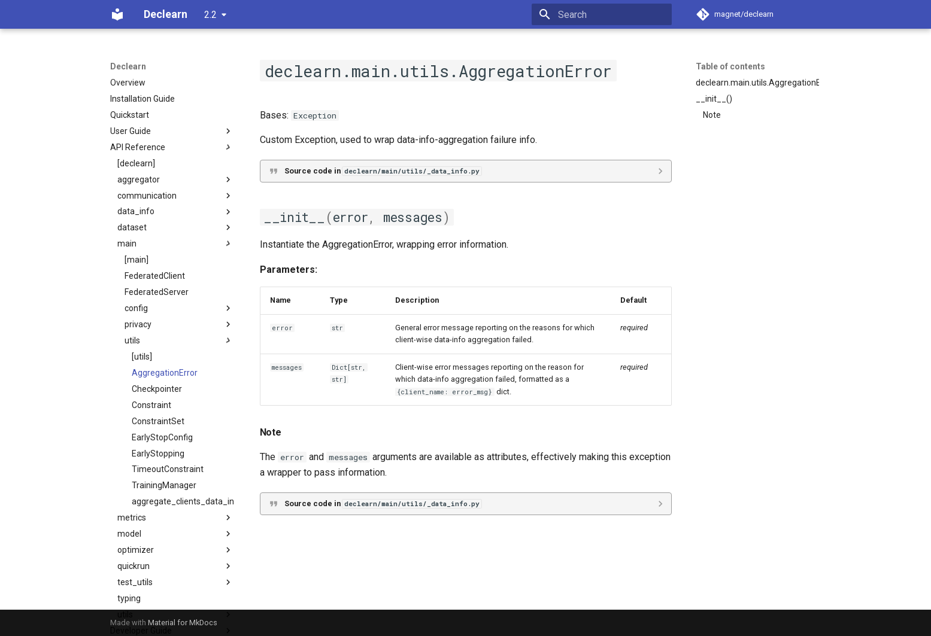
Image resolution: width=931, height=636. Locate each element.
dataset (175, 227)
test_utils (175, 582)
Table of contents (730, 66)
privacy (179, 324)
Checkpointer (157, 389)
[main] (136, 259)
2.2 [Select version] (210, 14)
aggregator (175, 179)
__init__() (714, 99)
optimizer (175, 549)
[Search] (602, 14)
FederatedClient (155, 276)
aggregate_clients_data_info (182, 501)
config (179, 308)
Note (712, 115)
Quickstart (129, 115)
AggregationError (165, 373)
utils (179, 340)
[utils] (142, 356)
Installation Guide (142, 99)
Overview (127, 82)
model (175, 533)
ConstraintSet (158, 421)
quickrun (175, 566)
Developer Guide (171, 630)
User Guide (171, 131)
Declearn (128, 66)
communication (175, 195)
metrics (175, 517)
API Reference (171, 147)
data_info (175, 211)
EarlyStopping (158, 453)
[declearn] (136, 163)
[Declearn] (117, 14)
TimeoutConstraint (168, 469)
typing (129, 598)
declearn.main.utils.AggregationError (757, 82)
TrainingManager (164, 485)
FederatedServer (157, 292)
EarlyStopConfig (162, 437)
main (175, 243)
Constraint (151, 405)
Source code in (382, 170)
